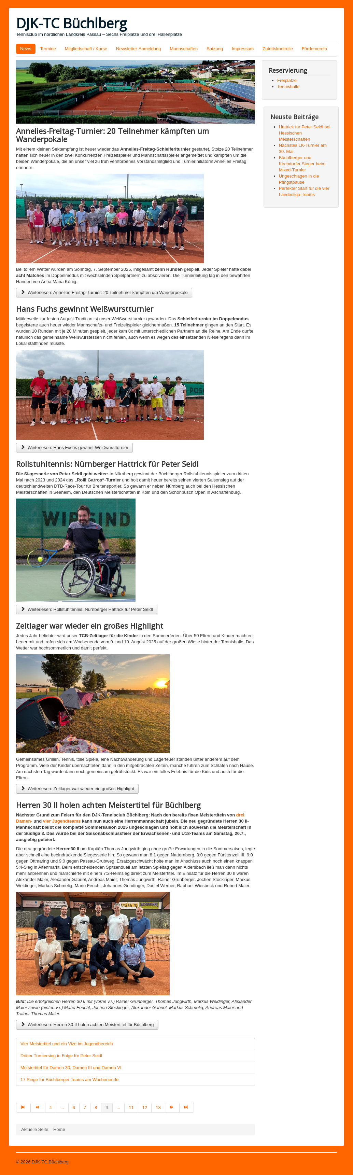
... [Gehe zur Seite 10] (119, 1107)
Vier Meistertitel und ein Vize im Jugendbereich (66, 1043)
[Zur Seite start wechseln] (23, 1108)
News (25, 48)
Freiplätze (287, 80)
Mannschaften (184, 48)
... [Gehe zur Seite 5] (62, 1107)
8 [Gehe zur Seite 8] (96, 1107)
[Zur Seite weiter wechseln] (172, 1108)
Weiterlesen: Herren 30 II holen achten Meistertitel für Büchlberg (87, 1024)
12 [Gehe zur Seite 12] (144, 1107)
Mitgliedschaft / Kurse (86, 48)
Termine (48, 48)
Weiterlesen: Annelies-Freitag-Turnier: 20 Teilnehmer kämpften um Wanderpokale (104, 292)
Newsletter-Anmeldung (138, 48)
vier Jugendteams (62, 821)
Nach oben (326, 1161)
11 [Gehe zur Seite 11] (131, 1107)
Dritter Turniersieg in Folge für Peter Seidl (61, 1055)
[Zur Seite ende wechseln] (187, 1108)
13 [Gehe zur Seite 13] (158, 1107)
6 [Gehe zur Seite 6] (74, 1107)
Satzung (215, 48)
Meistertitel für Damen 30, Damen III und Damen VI (71, 1067)
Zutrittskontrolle (278, 48)
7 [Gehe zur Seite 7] (85, 1107)
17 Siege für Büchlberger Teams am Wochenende (69, 1079)
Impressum (243, 48)
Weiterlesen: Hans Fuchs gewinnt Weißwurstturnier (74, 447)
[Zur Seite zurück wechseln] (38, 1108)
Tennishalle (288, 86)
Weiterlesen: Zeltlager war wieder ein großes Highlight (77, 788)
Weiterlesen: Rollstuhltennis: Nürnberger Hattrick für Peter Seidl (86, 609)
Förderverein (314, 48)
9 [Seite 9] (106, 1107)
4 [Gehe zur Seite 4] (51, 1107)
